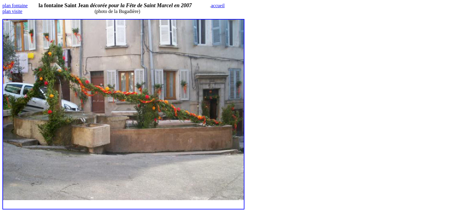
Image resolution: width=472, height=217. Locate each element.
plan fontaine (15, 5)
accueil (218, 5)
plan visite (12, 11)
